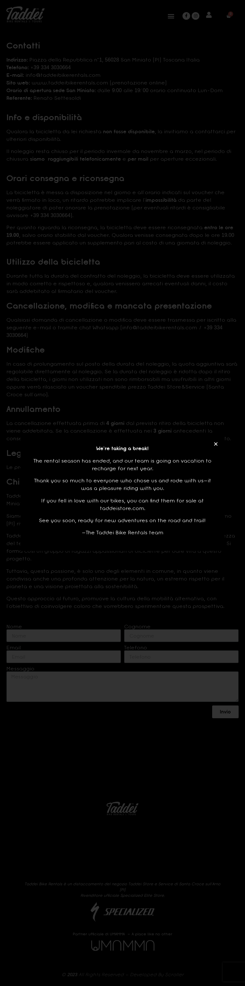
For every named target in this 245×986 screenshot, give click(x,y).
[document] (122, 493)
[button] (215, 444)
